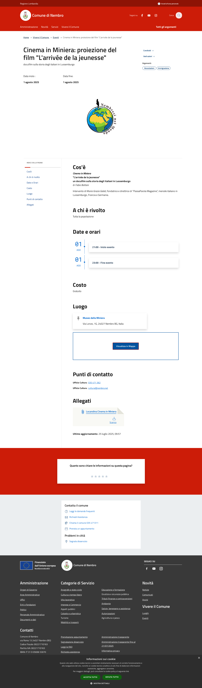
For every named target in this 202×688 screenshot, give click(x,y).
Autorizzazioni (108, 613)
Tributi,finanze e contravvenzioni (117, 598)
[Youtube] (147, 15)
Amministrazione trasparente (115, 637)
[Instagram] (154, 15)
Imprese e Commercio (71, 604)
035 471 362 (94, 382)
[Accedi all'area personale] (168, 3)
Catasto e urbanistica (71, 613)
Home (26, 37)
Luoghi (145, 613)
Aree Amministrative (30, 594)
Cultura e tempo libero (71, 594)
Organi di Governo (28, 589)
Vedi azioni (149, 56)
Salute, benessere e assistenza (116, 608)
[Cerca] (178, 15)
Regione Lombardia (29, 3)
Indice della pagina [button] (35, 162)
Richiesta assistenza (70, 651)
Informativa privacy (111, 650)
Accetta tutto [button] (90, 677)
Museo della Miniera (94, 318)
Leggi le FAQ (66, 647)
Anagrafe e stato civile (71, 589)
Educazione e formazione (113, 589)
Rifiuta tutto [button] (112, 677)
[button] (101, 683)
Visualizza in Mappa (125, 346)
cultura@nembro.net (98, 388)
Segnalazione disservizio (72, 642)
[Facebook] (140, 15)
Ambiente (106, 603)
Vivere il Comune (41, 37)
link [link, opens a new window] (127, 671)
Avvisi (145, 599)
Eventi (56, 37)
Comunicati (147, 594)
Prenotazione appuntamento (74, 637)
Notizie (145, 589)
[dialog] (101, 671)
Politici (23, 609)
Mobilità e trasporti (70, 622)
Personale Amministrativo (32, 614)
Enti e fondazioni (28, 604)
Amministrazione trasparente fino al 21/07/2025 (118, 643)
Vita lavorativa (67, 599)
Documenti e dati (28, 619)
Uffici (22, 599)
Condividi (149, 50)
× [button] (199, 658)
